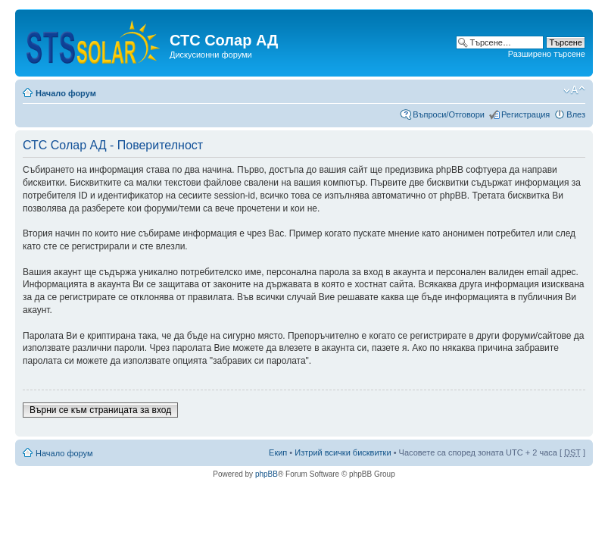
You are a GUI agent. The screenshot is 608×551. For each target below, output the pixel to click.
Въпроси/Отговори (449, 114)
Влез (575, 114)
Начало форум (66, 93)
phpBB (266, 474)
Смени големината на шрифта (574, 90)
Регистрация (525, 114)
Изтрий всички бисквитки (343, 452)
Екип (278, 452)
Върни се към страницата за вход (100, 410)
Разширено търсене (546, 53)
